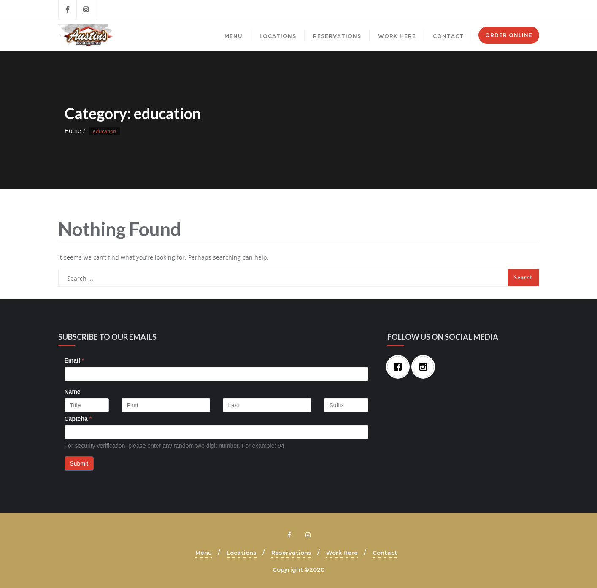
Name (73, 391)
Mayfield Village (482, 9)
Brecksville (434, 9)
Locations (242, 552)
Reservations (291, 552)
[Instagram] (425, 366)
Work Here (342, 552)
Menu (203, 552)
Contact (385, 552)
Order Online (508, 35)
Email (74, 360)
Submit (79, 463)
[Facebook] (400, 366)
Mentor (525, 9)
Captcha (78, 418)
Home (73, 131)
